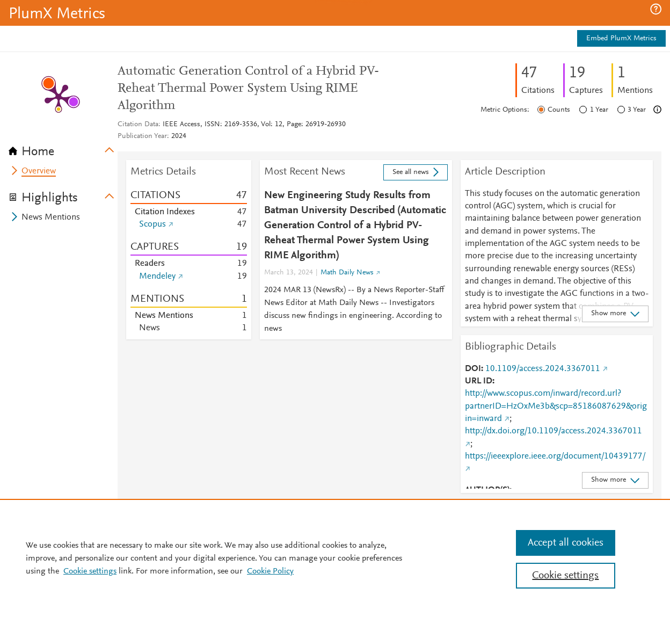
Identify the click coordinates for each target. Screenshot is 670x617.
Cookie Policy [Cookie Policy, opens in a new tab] (270, 571)
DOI (473, 369)
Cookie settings (89, 571)
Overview (38, 171)
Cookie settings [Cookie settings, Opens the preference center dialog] (565, 575)
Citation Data (138, 124)
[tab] (63, 148)
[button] (655, 9)
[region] (335, 558)
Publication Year (142, 136)
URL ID (478, 381)
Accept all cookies (565, 543)
